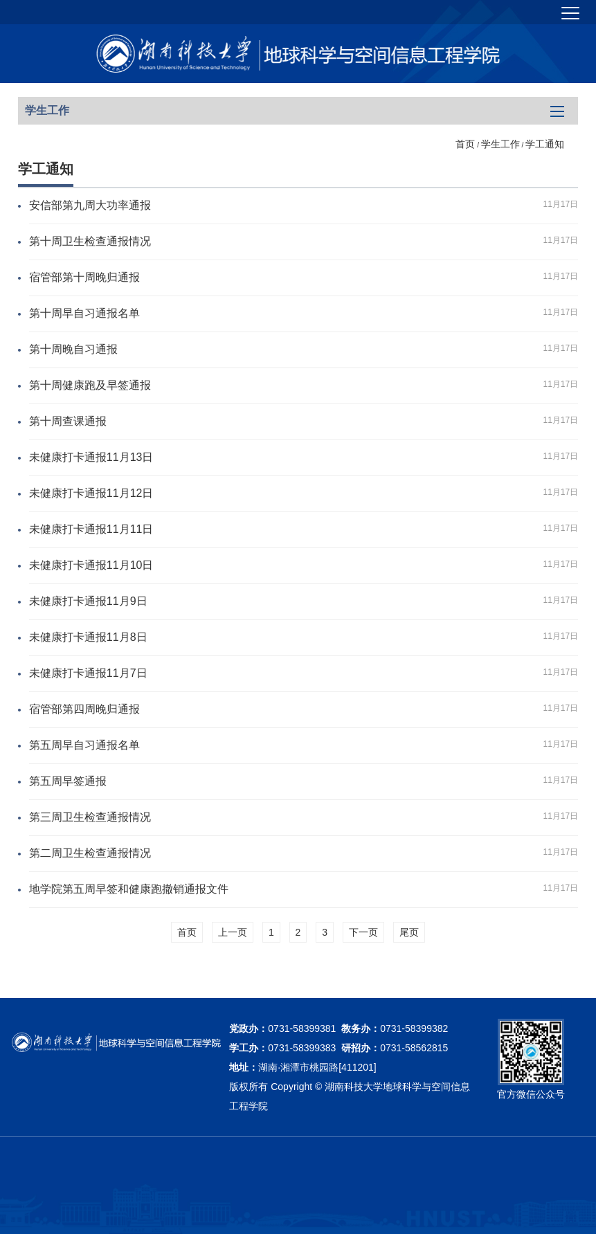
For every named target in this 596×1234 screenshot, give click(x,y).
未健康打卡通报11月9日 (88, 601)
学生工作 (500, 143)
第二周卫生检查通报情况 (90, 853)
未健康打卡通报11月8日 (88, 637)
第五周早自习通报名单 (84, 745)
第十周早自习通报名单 (84, 313)
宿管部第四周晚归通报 (84, 709)
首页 (465, 143)
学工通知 (544, 143)
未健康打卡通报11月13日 (91, 457)
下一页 (363, 932)
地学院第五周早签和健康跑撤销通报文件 (128, 889)
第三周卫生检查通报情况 (90, 817)
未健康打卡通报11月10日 (91, 565)
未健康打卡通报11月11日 (91, 529)
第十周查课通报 (68, 421)
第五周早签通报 (68, 781)
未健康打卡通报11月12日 (91, 493)
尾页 (409, 932)
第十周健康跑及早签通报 (90, 385)
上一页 (232, 932)
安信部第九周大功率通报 (90, 205)
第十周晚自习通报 (73, 349)
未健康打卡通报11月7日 (88, 673)
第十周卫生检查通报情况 (90, 241)
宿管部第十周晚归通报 (84, 277)
